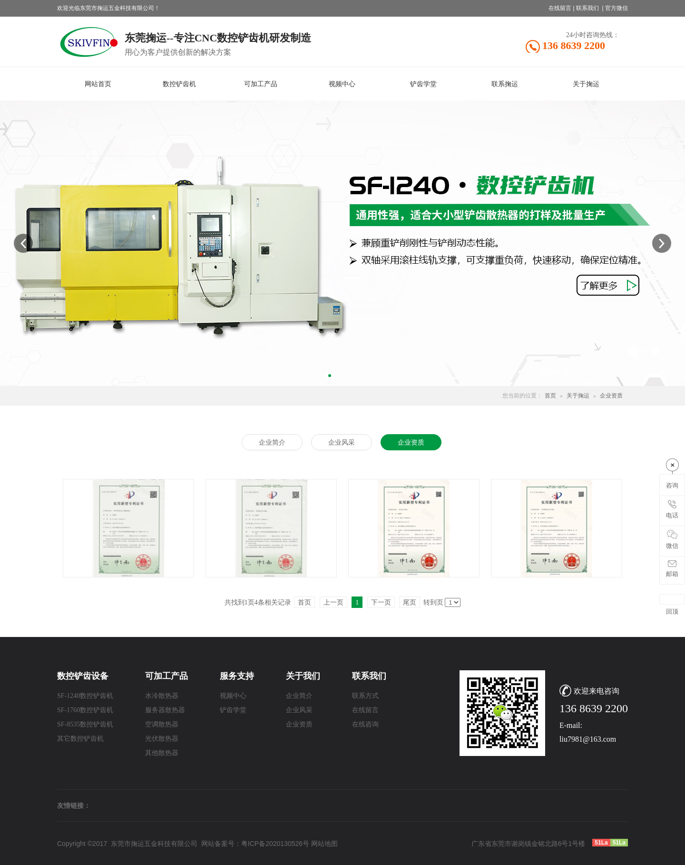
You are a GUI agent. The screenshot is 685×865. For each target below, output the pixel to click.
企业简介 (299, 695)
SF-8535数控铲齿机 (85, 724)
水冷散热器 (161, 695)
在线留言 (559, 8)
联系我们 (587, 8)
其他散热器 (161, 752)
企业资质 (611, 395)
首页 (550, 395)
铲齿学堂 (233, 710)
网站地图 (324, 843)
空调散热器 (161, 724)
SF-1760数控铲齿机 (85, 710)
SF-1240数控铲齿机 (85, 695)
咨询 (672, 485)
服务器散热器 (165, 710)
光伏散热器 (161, 738)
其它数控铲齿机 (80, 738)
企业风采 (299, 710)
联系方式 (365, 695)
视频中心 (233, 695)
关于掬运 (578, 395)
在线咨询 (365, 724)
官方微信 (616, 8)
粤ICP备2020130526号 (275, 843)
